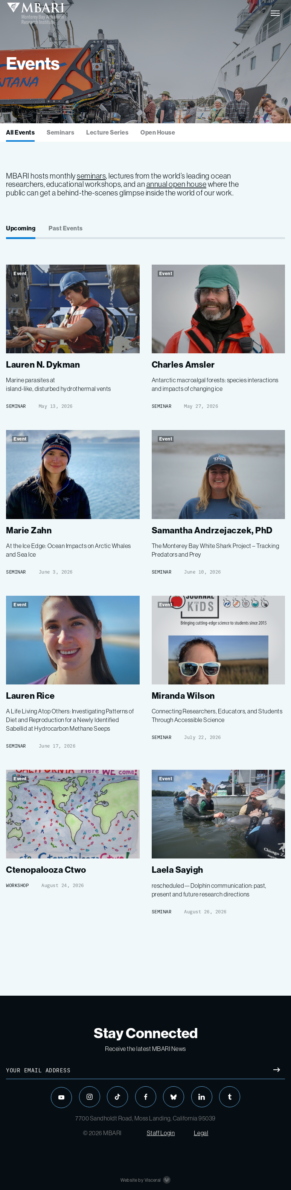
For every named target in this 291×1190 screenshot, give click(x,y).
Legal (201, 1133)
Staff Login (161, 1133)
